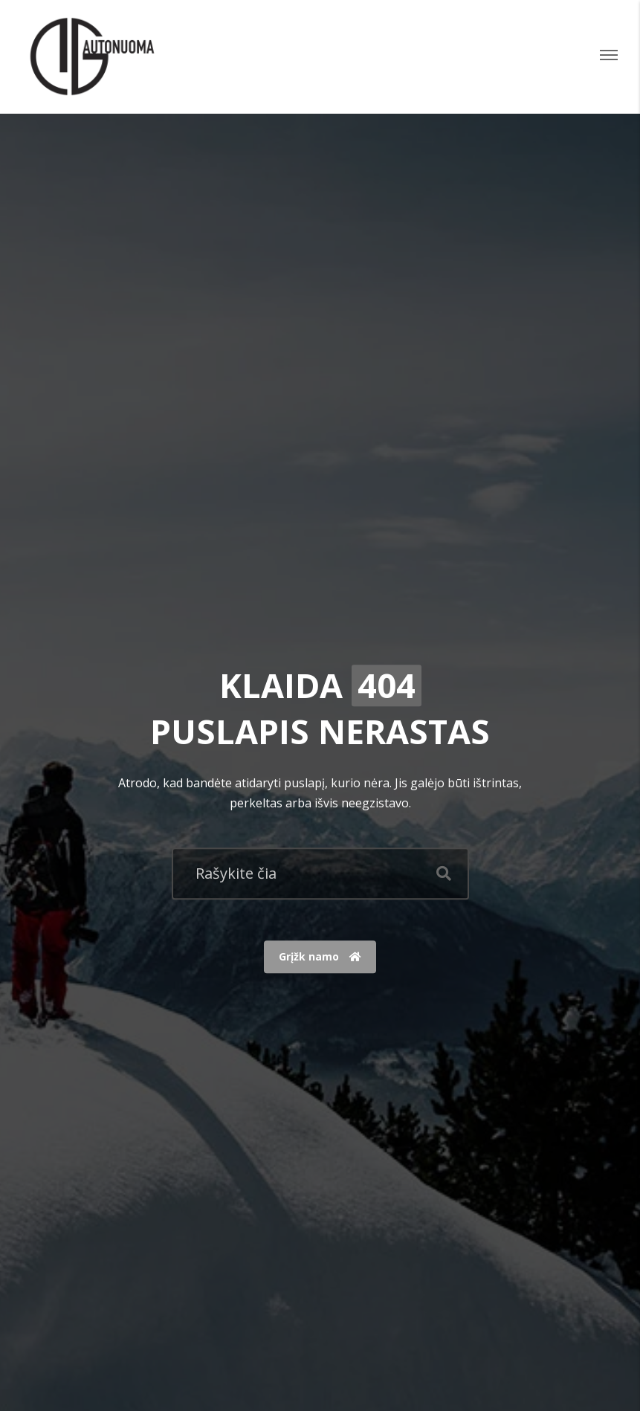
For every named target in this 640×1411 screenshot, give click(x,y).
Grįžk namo (320, 957)
